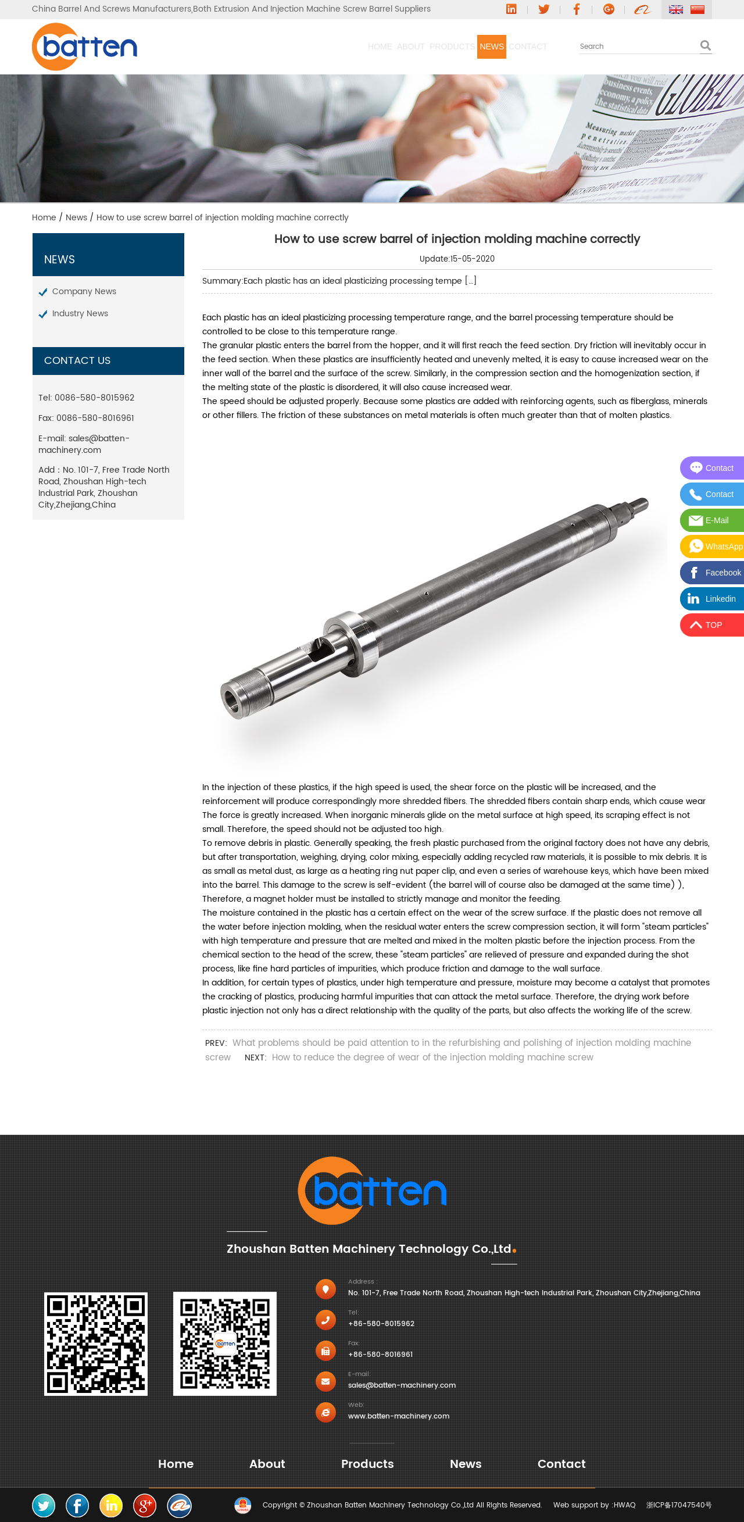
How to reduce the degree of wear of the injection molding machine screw (432, 1058)
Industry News (80, 313)
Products (362, 46)
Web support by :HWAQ (594, 1505)
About (284, 46)
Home (217, 46)
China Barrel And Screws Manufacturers (111, 9)
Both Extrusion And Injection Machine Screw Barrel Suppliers (312, 9)
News (437, 46)
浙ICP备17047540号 (679, 1505)
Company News (84, 291)
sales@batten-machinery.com (84, 444)
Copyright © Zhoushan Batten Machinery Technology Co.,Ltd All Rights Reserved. (402, 1505)
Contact (510, 46)
